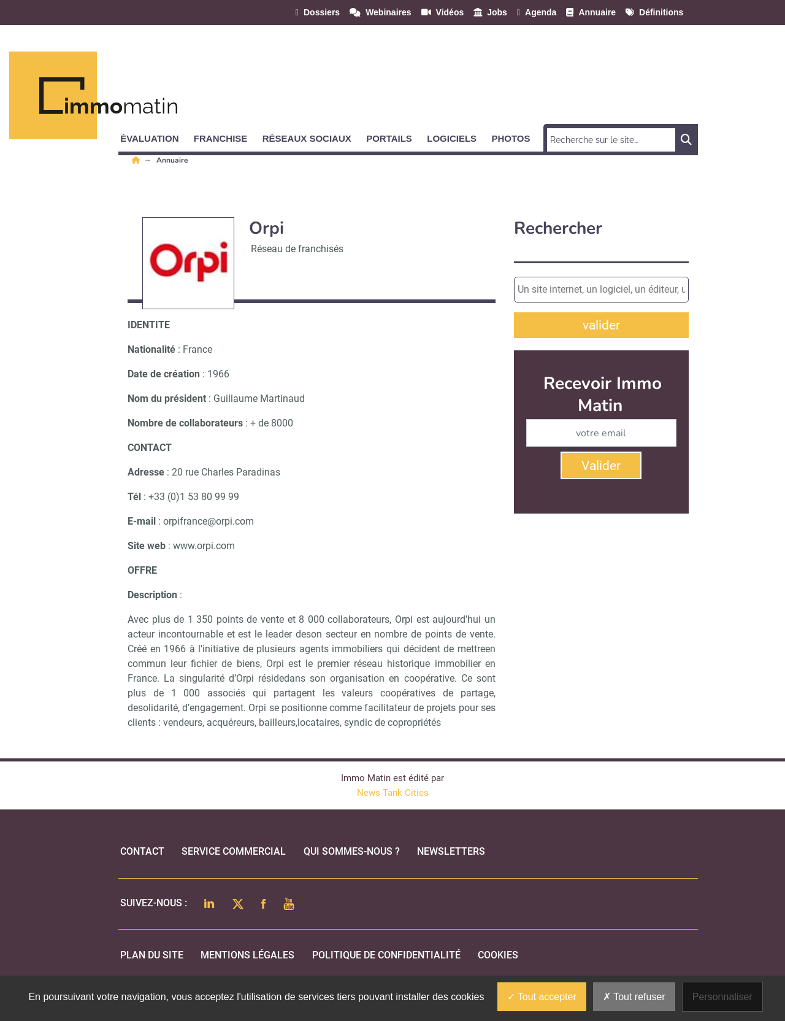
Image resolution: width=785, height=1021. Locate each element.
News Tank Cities (393, 792)
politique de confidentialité (386, 955)
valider (601, 325)
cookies (498, 955)
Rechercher (558, 228)
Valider (601, 465)
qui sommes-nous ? (352, 851)
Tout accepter (541, 997)
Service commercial (234, 851)
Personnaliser (722, 997)
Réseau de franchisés (297, 249)
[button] (155, 136)
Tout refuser (634, 997)
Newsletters (451, 851)
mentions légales (247, 955)
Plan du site (151, 955)
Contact (142, 851)
